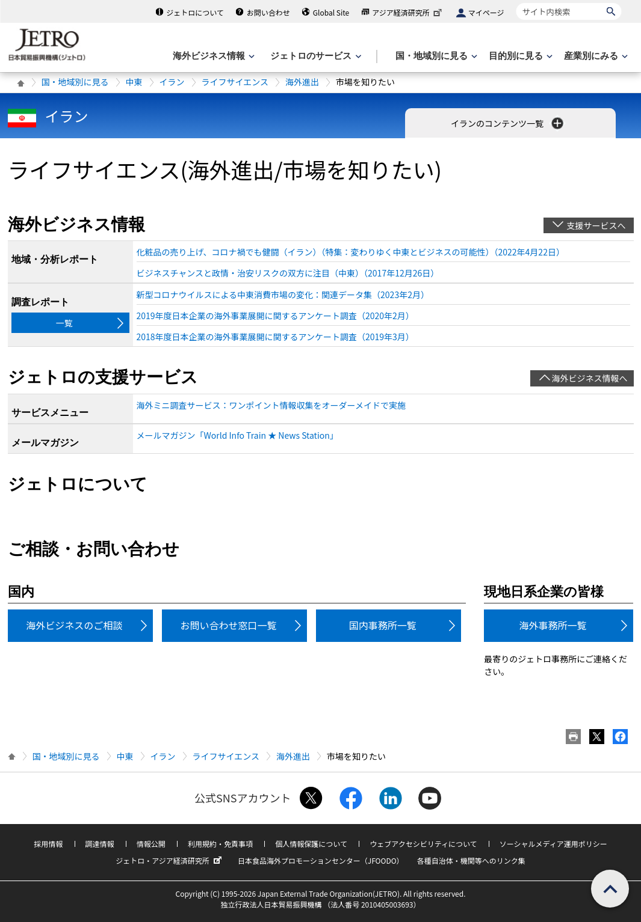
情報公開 (151, 843)
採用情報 (48, 843)
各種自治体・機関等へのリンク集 (471, 860)
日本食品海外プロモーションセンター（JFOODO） (321, 860)
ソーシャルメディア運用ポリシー (553, 843)
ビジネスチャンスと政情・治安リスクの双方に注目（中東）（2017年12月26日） (288, 273)
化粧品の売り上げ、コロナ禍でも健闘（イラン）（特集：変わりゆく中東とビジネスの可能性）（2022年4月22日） (351, 252)
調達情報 (99, 843)
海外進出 (302, 82)
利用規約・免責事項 (220, 843)
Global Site (331, 12)
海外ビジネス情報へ (590, 378)
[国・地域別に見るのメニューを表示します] (435, 56)
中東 (134, 82)
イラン (172, 82)
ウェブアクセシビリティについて (423, 843)
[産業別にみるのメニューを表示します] (594, 56)
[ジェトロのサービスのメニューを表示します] (314, 56)
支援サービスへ (596, 225)
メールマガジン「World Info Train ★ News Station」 (237, 435)
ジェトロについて (195, 12)
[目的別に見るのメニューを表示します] (519, 56)
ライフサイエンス (235, 82)
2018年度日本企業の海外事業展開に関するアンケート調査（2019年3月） (275, 337)
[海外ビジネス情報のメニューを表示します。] (212, 56)
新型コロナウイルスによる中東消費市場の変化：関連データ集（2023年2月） (283, 295)
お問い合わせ (268, 12)
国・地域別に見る (75, 82)
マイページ (486, 12)
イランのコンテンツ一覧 (508, 123)
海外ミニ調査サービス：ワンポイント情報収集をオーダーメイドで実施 (271, 405)
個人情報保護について (311, 843)
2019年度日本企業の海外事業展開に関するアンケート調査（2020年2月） (275, 316)
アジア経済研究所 (408, 12)
